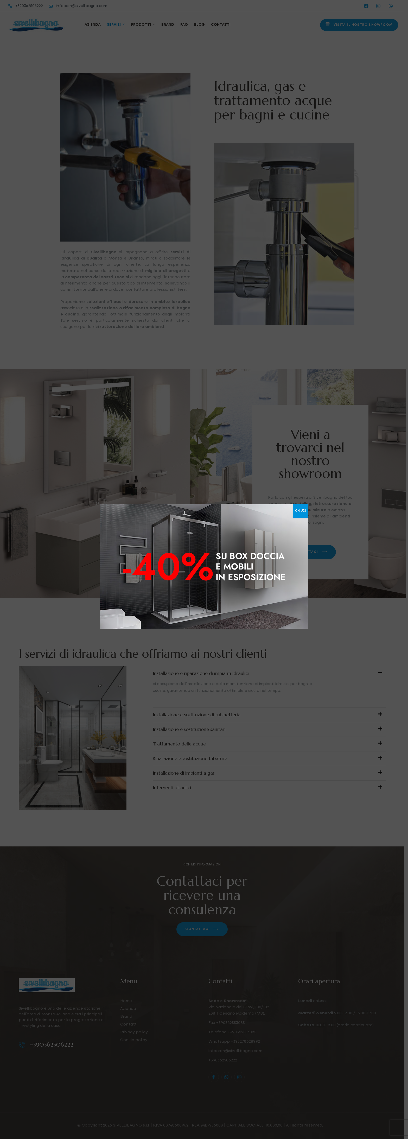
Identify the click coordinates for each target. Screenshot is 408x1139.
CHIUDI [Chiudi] (300, 510)
